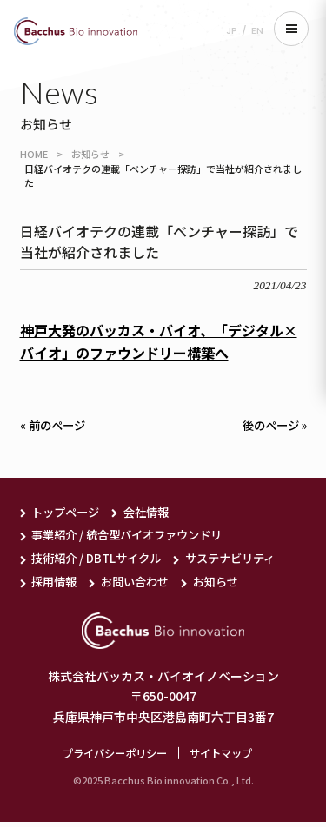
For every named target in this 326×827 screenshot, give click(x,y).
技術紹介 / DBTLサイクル (100, 561)
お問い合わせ (140, 584)
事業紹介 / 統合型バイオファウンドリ (133, 537)
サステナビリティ (241, 561)
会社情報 (153, 512)
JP (231, 30)
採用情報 (55, 584)
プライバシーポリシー (112, 757)
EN (257, 30)
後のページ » (272, 425)
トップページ (67, 512)
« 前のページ (55, 425)
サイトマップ (225, 757)
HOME (34, 154)
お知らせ (90, 154)
